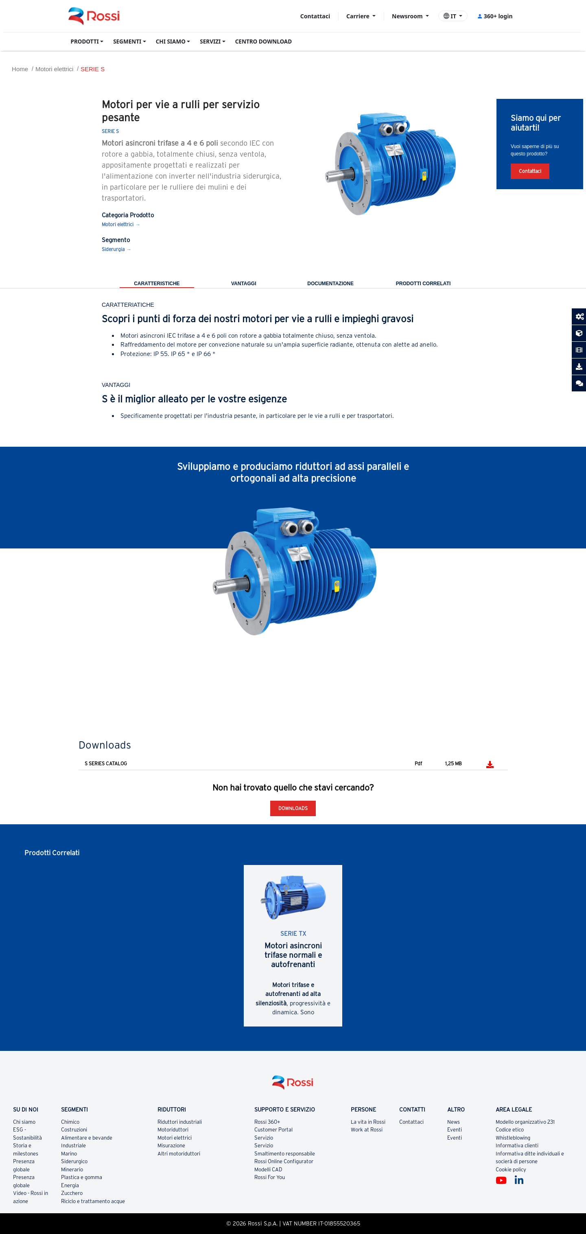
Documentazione (330, 283)
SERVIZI (210, 41)
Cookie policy (511, 1169)
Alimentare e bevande (86, 1138)
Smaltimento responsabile (284, 1154)
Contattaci (315, 16)
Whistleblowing (513, 1138)
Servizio (263, 1138)
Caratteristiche (156, 283)
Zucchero (72, 1193)
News (453, 1122)
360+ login (494, 16)
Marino (69, 1154)
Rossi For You (269, 1177)
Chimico (70, 1122)
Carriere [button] (358, 16)
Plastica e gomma (81, 1177)
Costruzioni (74, 1130)
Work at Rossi (367, 1130)
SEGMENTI (127, 41)
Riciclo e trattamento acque (93, 1201)
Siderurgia (113, 249)
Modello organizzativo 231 (525, 1122)
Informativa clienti (517, 1145)
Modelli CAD (268, 1169)
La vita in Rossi (368, 1122)
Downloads (293, 808)
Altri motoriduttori (178, 1154)
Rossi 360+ (267, 1122)
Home (20, 69)
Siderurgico (74, 1161)
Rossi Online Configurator (283, 1161)
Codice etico (510, 1130)
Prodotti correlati (423, 283)
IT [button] (451, 16)
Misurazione (171, 1145)
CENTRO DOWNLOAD (263, 41)
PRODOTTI (85, 41)
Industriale (73, 1145)
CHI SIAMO (171, 41)
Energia (70, 1185)
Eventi (454, 1130)
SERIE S (93, 69)
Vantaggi (243, 283)
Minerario (72, 1169)
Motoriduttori (172, 1130)
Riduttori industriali (179, 1122)
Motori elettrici (54, 69)
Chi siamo (24, 1122)
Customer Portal (273, 1130)
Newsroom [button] (408, 16)
